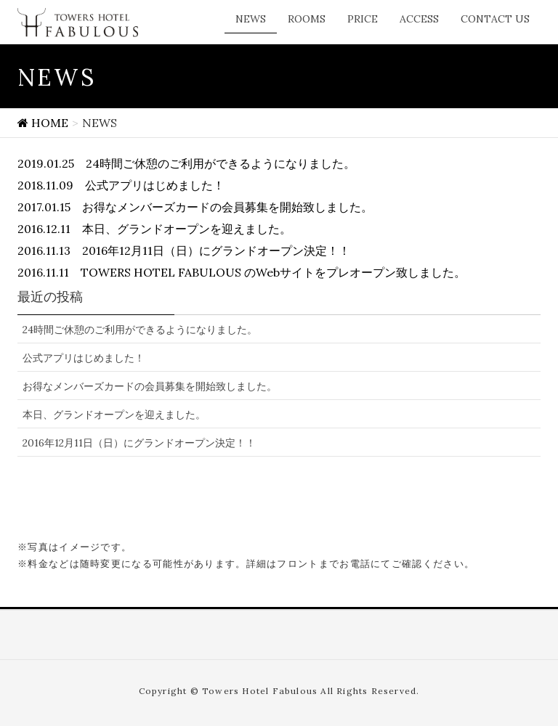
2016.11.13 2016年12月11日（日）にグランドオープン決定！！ (183, 250)
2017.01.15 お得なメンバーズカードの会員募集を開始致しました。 (195, 207)
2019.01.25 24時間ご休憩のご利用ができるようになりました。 (186, 163)
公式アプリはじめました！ (84, 357)
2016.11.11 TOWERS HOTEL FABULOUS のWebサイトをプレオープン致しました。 (241, 272)
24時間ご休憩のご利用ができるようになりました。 (140, 329)
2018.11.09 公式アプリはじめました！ (121, 185)
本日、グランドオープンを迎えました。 (114, 414)
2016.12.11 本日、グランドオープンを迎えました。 (154, 228)
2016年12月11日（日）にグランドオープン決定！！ (139, 442)
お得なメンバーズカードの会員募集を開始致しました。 (150, 386)
